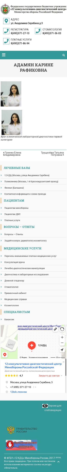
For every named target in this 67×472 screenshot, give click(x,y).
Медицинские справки (15, 299)
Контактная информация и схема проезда (25, 194)
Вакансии (9, 319)
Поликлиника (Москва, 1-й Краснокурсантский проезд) (31, 181)
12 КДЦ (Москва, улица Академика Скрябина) (27, 175)
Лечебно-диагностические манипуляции (24, 268)
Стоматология (11, 287)
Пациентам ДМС (12, 214)
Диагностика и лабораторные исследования (26, 274)
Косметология (11, 305)
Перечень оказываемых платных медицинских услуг (30, 256)
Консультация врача (14, 262)
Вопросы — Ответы (13, 234)
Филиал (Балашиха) (14, 188)
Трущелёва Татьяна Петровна (52, 153)
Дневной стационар (14, 281)
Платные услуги (12, 220)
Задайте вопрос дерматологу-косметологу (25, 241)
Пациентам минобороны (16, 208)
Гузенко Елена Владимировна (12, 153)
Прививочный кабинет (15, 293)
